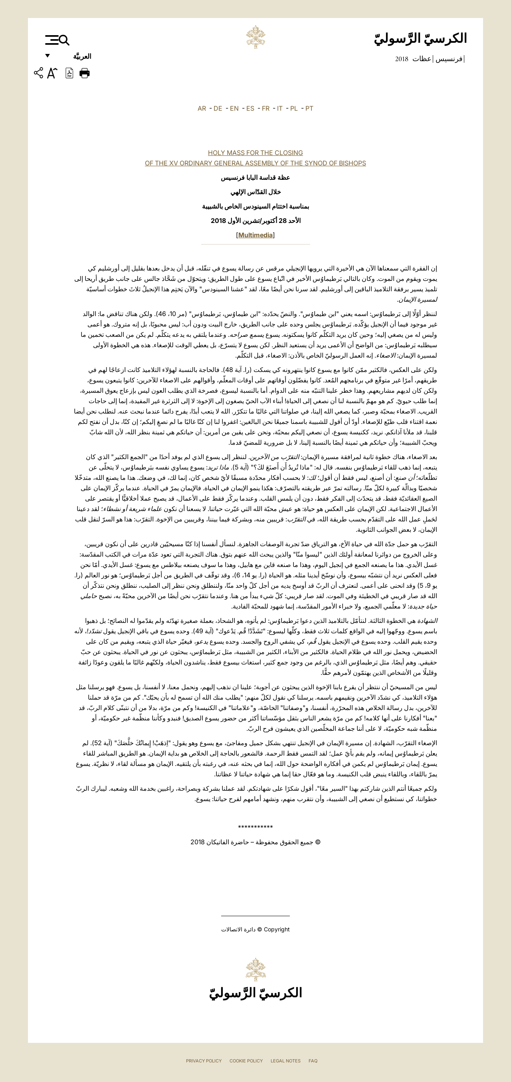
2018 (401, 58)
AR (202, 108)
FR (265, 108)
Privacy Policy (204, 1061)
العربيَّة (73, 59)
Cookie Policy (246, 1061)
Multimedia (255, 235)
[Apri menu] (51, 40)
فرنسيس (448, 58)
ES (250, 108)
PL (294, 108)
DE (218, 108)
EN (234, 108)
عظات (421, 58)
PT (309, 108)
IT (280, 108)
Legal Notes (286, 1061)
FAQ (313, 1061)
